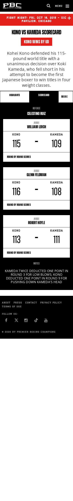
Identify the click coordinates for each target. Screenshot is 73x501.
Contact (31, 303)
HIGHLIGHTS (14, 95)
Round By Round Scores (36, 156)
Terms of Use (12, 307)
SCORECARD (43, 95)
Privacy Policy (51, 303)
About (6, 303)
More (65, 96)
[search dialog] (49, 6)
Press (18, 303)
